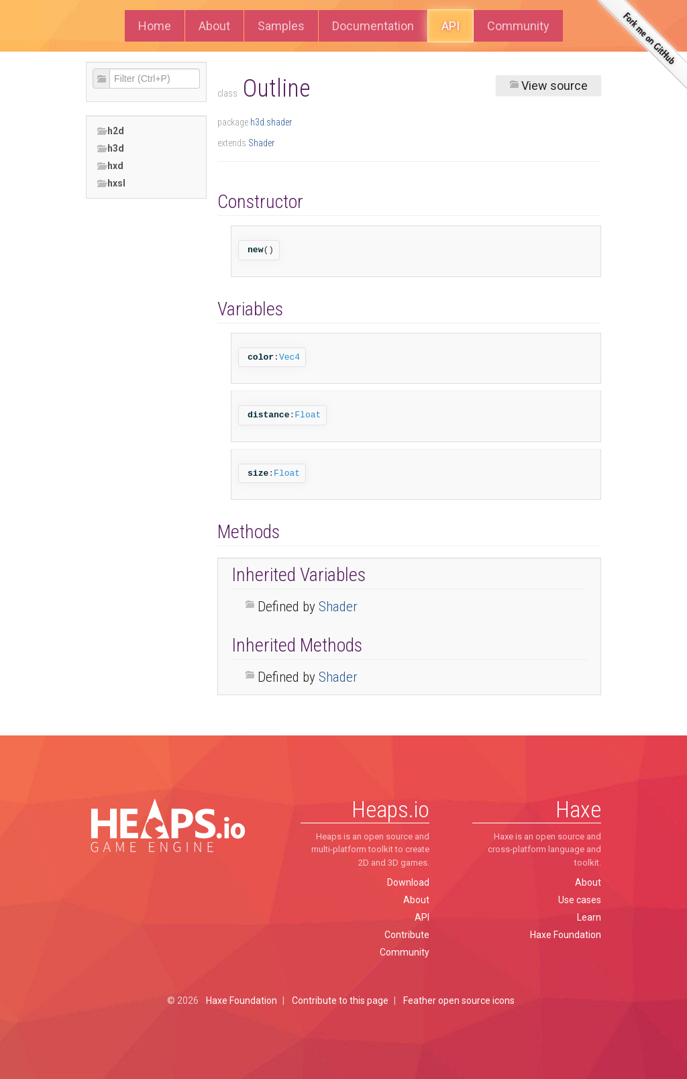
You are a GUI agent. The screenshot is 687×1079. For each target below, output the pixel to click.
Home (154, 26)
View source (548, 86)
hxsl (111, 183)
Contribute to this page (340, 1000)
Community (518, 26)
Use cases (579, 899)
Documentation (373, 26)
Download (408, 882)
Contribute (406, 934)
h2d (110, 131)
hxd (110, 166)
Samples (281, 26)
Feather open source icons (459, 1000)
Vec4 (289, 357)
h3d (110, 148)
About (214, 26)
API (450, 26)
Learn (589, 917)
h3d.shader (271, 122)
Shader (261, 143)
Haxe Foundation (565, 934)
